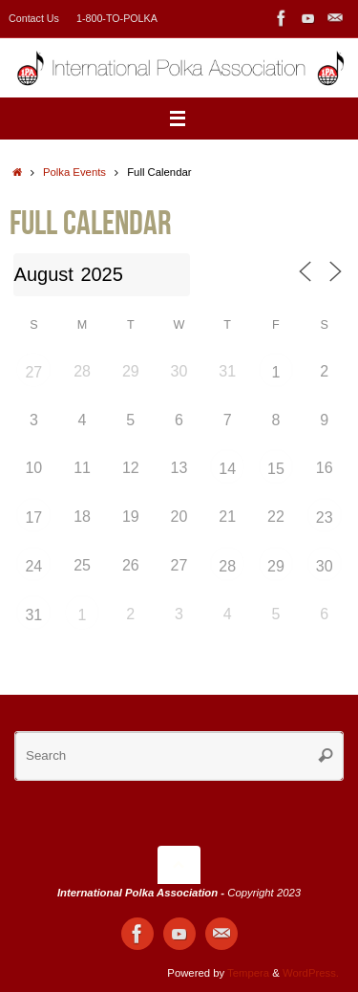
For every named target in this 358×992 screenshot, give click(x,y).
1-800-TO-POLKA (117, 18)
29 (275, 566)
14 (227, 469)
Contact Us (34, 18)
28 (227, 566)
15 (275, 469)
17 (33, 517)
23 (324, 517)
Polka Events (74, 172)
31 (33, 615)
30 (324, 566)
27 (33, 372)
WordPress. (311, 973)
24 (33, 566)
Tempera (248, 973)
